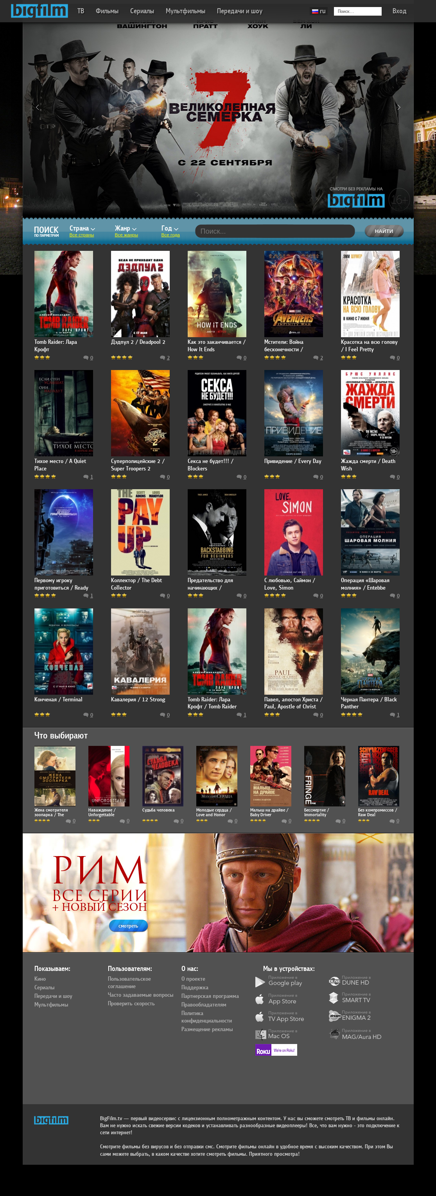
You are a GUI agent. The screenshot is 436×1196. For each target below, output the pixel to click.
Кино (40, 979)
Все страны (82, 235)
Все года (170, 235)
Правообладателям (203, 1004)
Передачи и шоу (239, 11)
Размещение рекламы (207, 1029)
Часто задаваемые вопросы (140, 995)
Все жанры (126, 235)
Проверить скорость (131, 1003)
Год (169, 228)
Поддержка (194, 987)
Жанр (125, 228)
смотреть (128, 925)
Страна (82, 228)
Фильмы (107, 11)
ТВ (80, 11)
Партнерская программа (210, 996)
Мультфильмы (185, 11)
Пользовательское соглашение (129, 983)
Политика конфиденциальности (206, 1017)
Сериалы (142, 11)
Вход (400, 11)
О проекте (193, 979)
